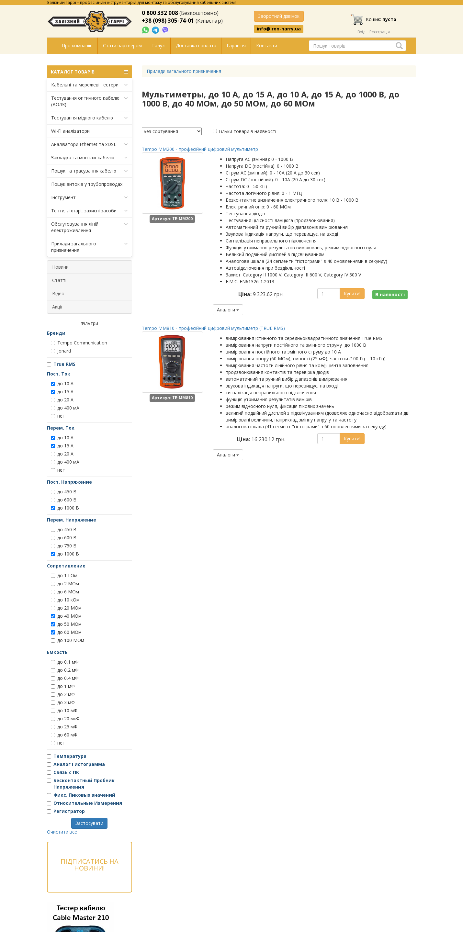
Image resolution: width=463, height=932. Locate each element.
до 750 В (63, 546)
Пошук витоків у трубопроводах (86, 184)
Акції (57, 307)
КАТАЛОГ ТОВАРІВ (89, 71)
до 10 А (62, 383)
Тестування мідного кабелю (89, 118)
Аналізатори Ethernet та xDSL (89, 144)
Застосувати (89, 823)
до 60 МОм (66, 632)
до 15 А (62, 391)
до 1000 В (65, 508)
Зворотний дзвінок (278, 16)
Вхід (361, 32)
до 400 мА (65, 408)
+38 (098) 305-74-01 (168, 20)
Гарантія (236, 45)
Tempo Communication (79, 343)
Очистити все (62, 832)
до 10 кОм (65, 600)
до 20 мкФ (65, 718)
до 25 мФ (64, 727)
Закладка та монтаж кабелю (89, 157)
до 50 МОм (66, 624)
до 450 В (63, 491)
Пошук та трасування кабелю (89, 171)
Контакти (266, 45)
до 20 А (62, 400)
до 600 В (63, 500)
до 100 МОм (67, 640)
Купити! (352, 293)
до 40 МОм (66, 616)
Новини (60, 267)
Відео (58, 293)
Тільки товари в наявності (247, 131)
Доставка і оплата (196, 45)
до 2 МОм (65, 583)
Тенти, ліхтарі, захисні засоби (89, 211)
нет (58, 416)
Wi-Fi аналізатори (70, 131)
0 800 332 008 (160, 13)
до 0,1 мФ (65, 662)
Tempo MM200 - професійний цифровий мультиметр (200, 149)
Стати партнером (122, 45)
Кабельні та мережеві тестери (89, 85)
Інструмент (89, 197)
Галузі (158, 45)
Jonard (61, 351)
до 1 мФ (63, 686)
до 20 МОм (66, 608)
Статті (59, 280)
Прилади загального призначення (89, 247)
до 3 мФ (63, 702)
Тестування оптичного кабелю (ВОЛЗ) (89, 101)
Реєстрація (379, 32)
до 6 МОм (65, 592)
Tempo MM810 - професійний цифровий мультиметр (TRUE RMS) (213, 328)
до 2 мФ (63, 694)
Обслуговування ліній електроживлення (89, 227)
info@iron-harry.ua (279, 29)
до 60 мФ (64, 735)
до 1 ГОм (64, 575)
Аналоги (228, 310)
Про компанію (77, 45)
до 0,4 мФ (65, 678)
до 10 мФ (64, 710)
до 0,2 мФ (65, 670)
